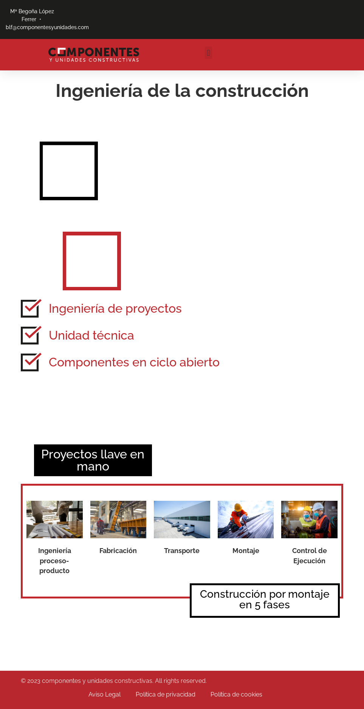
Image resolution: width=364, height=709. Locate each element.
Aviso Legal (104, 694)
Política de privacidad (165, 694)
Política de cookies (236, 694)
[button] (208, 53)
